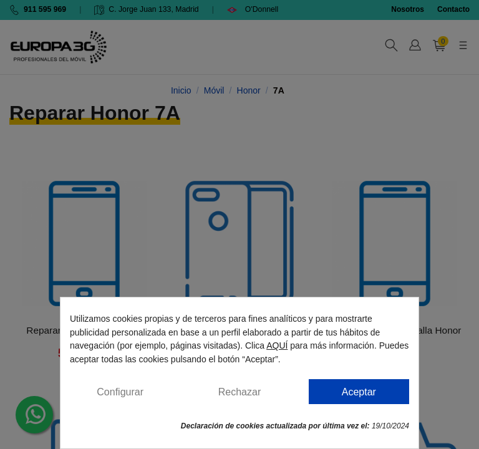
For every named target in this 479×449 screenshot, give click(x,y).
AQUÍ (277, 345)
